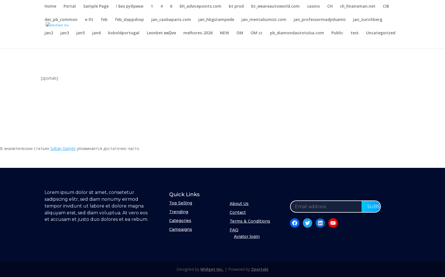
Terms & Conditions (250, 221)
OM (239, 33)
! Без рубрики (129, 6)
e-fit (89, 20)
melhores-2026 (198, 33)
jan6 (96, 33)
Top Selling (180, 203)
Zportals (259, 269)
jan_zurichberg (367, 20)
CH (330, 6)
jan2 (49, 33)
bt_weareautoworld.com (275, 6)
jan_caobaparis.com (171, 20)
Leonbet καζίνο (161, 33)
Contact (238, 212)
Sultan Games (63, 148)
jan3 (64, 33)
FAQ (234, 229)
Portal (70, 6)
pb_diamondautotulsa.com (297, 33)
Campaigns (180, 229)
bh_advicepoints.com (200, 6)
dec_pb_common (61, 20)
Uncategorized (380, 33)
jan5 (80, 33)
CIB (386, 6)
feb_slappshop (129, 20)
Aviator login (247, 236)
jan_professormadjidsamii (320, 20)
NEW (224, 33)
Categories (180, 220)
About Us (239, 203)
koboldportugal (123, 33)
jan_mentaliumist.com (264, 20)
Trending (178, 211)
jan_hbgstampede (216, 20)
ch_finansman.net (357, 6)
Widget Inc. (212, 269)
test (354, 33)
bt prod (236, 6)
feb (104, 20)
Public (337, 33)
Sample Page (96, 6)
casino (313, 6)
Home (50, 6)
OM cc (257, 33)
